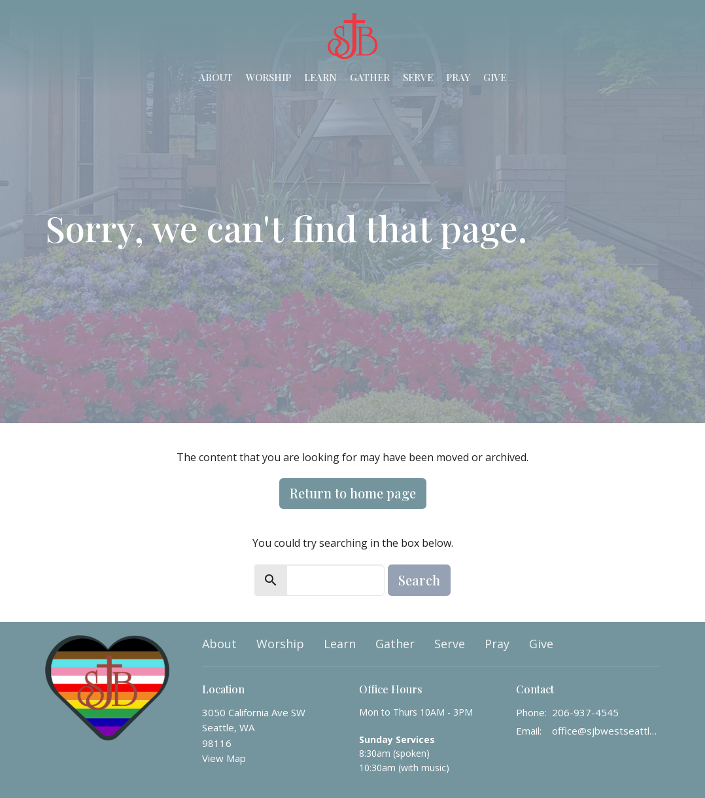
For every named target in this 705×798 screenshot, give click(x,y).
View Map (224, 758)
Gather (370, 77)
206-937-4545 (585, 712)
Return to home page (353, 493)
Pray (458, 77)
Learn (320, 77)
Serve (418, 77)
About (216, 77)
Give (494, 77)
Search (419, 580)
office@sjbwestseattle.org (606, 730)
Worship (268, 77)
